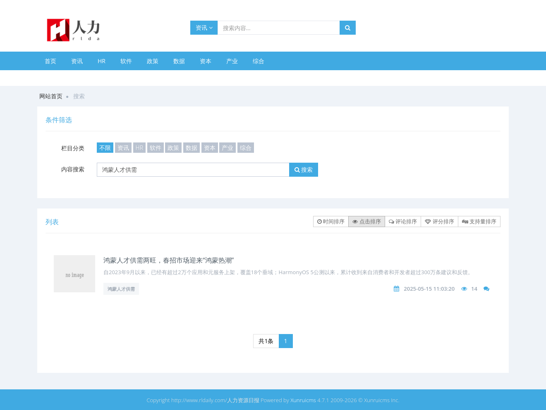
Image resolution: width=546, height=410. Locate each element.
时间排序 (331, 221)
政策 (152, 61)
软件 (126, 61)
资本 (205, 61)
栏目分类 (72, 148)
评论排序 (403, 221)
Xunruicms (303, 400)
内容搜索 (72, 169)
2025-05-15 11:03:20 (429, 288)
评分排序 (439, 221)
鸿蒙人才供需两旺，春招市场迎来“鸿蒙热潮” (168, 260)
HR (101, 61)
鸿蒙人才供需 (121, 289)
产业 (232, 61)
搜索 (304, 169)
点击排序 (366, 221)
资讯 (204, 27)
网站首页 (50, 96)
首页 (50, 61)
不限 (105, 148)
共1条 (266, 341)
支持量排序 (479, 221)
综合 (258, 61)
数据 (179, 61)
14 (474, 288)
